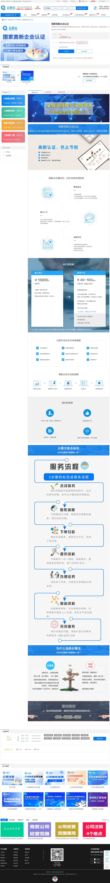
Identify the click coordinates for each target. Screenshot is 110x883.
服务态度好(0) (48, 735)
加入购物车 (84, 51)
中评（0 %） (25, 738)
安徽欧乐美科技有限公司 (58, 872)
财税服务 (15, 855)
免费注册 (65, 1)
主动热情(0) (76, 738)
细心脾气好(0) (66, 738)
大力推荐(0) (57, 738)
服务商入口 (94, 14)
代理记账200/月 (81, 14)
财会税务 (12, 820)
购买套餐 (89, 80)
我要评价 (100, 738)
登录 (58, 1)
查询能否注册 (81, 8)
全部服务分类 (10, 15)
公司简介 (3, 852)
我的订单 (73, 1)
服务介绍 (34, 92)
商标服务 (15, 857)
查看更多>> (105, 820)
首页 (25, 15)
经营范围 (55, 15)
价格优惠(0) (58, 735)
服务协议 (3, 860)
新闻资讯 (27, 852)
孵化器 (26, 860)
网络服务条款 (4, 863)
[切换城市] (37, 8)
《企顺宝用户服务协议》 (87, 58)
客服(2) (97, 862)
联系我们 (3, 865)
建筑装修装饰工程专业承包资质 (66, 42)
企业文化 (3, 855)
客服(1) (97, 859)
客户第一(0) (48, 738)
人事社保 (35, 820)
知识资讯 (27, 849)
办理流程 (48, 92)
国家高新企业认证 (82, 42)
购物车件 (83, 1)
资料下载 (27, 863)
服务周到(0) (67, 735)
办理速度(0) (85, 735)
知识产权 (15, 863)
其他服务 (15, 865)
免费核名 (45, 14)
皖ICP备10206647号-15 (71, 874)
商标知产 (21, 820)
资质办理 (15, 860)
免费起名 (35, 14)
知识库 (4, 820)
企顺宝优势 (61, 92)
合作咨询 (93, 1)
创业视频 (27, 857)
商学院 (103, 15)
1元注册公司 (67, 14)
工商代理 (15, 852)
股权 (27, 820)
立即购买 (66, 51)
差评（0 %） (25, 741)
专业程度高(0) (85, 738)
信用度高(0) (76, 735)
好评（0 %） (25, 735)
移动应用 (103, 1)
